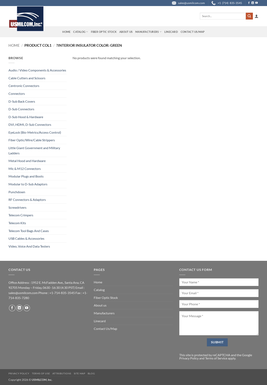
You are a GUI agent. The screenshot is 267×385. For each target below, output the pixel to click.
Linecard (171, 31)
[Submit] (249, 16)
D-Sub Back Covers (21, 101)
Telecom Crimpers (20, 215)
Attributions (61, 373)
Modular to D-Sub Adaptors (27, 184)
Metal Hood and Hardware (27, 161)
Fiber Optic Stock (104, 31)
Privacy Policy (189, 358)
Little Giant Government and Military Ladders (34, 150)
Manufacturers (148, 32)
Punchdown (16, 192)
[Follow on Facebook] (249, 3)
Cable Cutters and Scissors (26, 78)
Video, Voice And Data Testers (29, 246)
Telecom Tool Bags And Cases (28, 231)
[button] (256, 16)
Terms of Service (216, 358)
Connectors (16, 93)
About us (125, 31)
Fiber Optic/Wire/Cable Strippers (31, 140)
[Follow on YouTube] (256, 3)
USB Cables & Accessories (26, 238)
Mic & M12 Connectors (24, 168)
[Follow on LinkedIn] (252, 3)
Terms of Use (41, 373)
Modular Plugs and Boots (26, 176)
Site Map (79, 373)
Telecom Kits (17, 223)
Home (66, 31)
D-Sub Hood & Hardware (25, 117)
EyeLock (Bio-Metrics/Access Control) (34, 132)
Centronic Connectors (23, 86)
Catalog (80, 32)
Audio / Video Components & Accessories (37, 70)
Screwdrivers (17, 207)
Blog (91, 373)
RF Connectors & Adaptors (27, 199)
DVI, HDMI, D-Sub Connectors (29, 124)
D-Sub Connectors (21, 109)
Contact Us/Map (193, 31)
